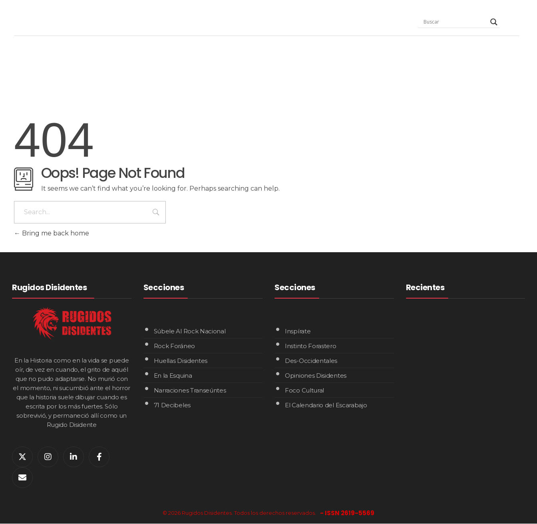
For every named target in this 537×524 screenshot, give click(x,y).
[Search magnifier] (493, 22)
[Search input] (455, 22)
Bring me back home (51, 233)
